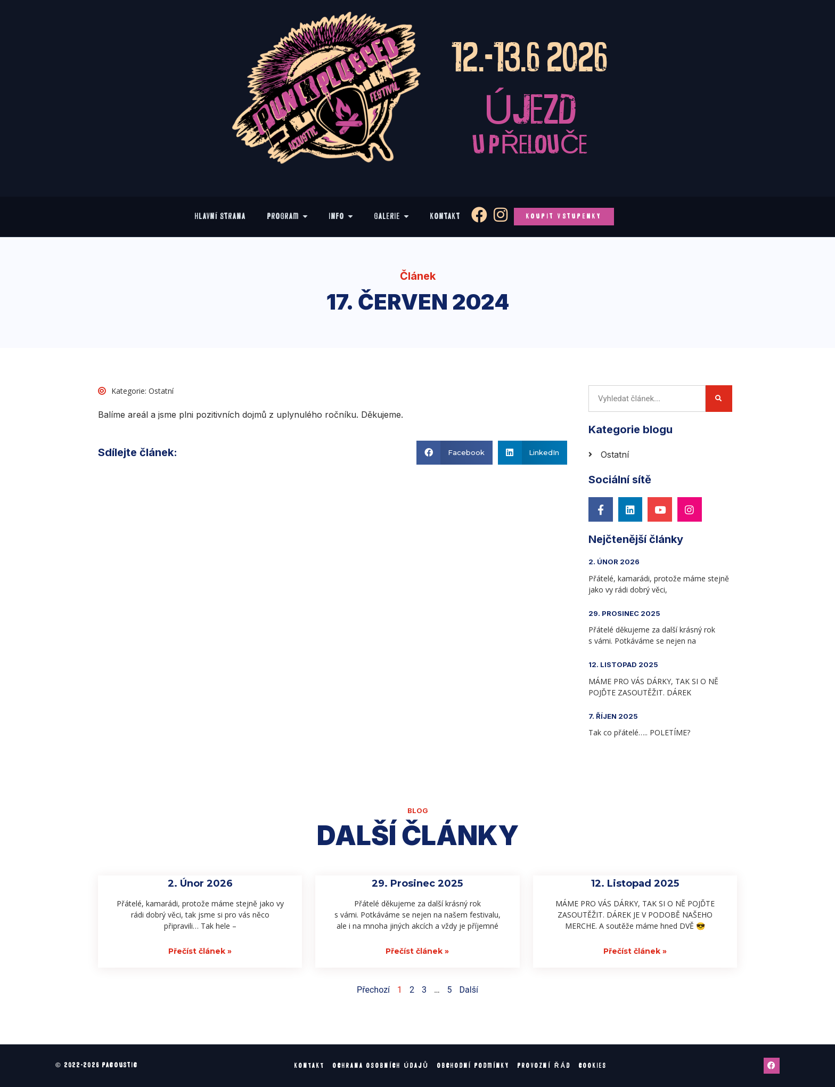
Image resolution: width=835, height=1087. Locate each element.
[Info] (341, 217)
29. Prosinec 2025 (624, 613)
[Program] (287, 217)
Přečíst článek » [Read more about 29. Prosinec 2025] (417, 951)
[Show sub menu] (305, 216)
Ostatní (161, 391)
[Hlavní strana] (220, 217)
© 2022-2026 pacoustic (96, 1065)
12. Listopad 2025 (623, 664)
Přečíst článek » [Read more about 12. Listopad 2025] (635, 951)
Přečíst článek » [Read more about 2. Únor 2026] (200, 951)
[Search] (719, 398)
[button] (454, 453)
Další (469, 990)
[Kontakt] (445, 217)
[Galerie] (392, 217)
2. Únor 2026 (614, 561)
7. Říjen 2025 (613, 716)
